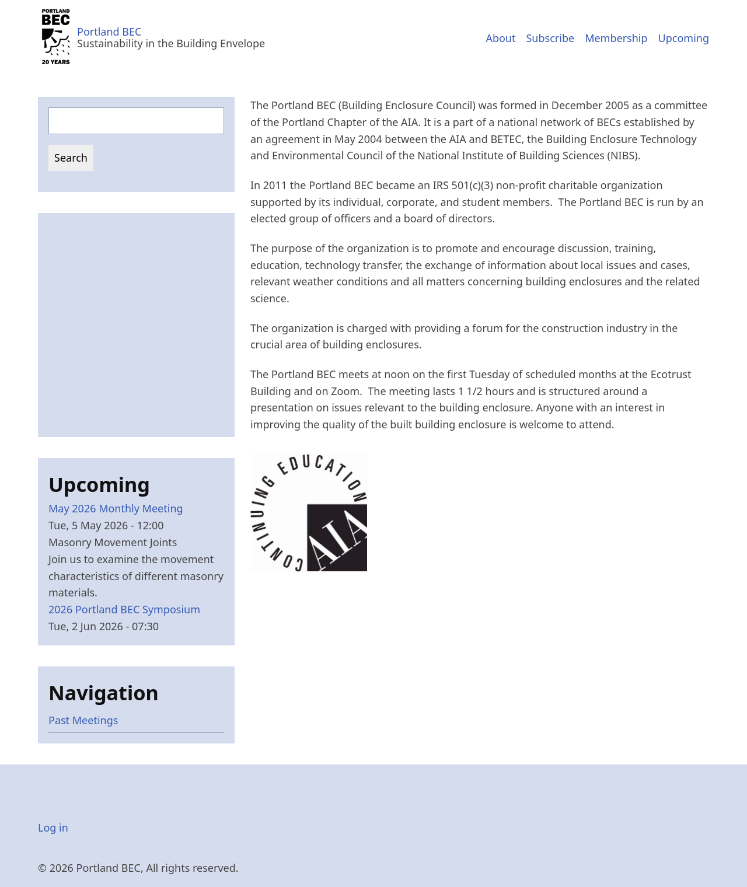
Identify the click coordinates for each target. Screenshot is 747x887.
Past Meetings (83, 720)
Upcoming (683, 38)
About (500, 38)
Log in (53, 827)
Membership (616, 38)
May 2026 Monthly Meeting (115, 508)
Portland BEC (109, 32)
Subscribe (550, 38)
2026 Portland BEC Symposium (124, 609)
